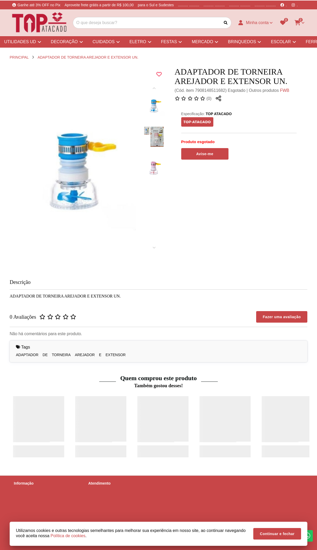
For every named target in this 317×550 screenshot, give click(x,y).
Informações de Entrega (33, 497)
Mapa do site (98, 497)
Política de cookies (29, 517)
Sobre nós (22, 490)
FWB (284, 90)
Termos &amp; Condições (35, 510)
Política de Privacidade (32, 504)
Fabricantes (97, 510)
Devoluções (97, 504)
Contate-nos (98, 490)
